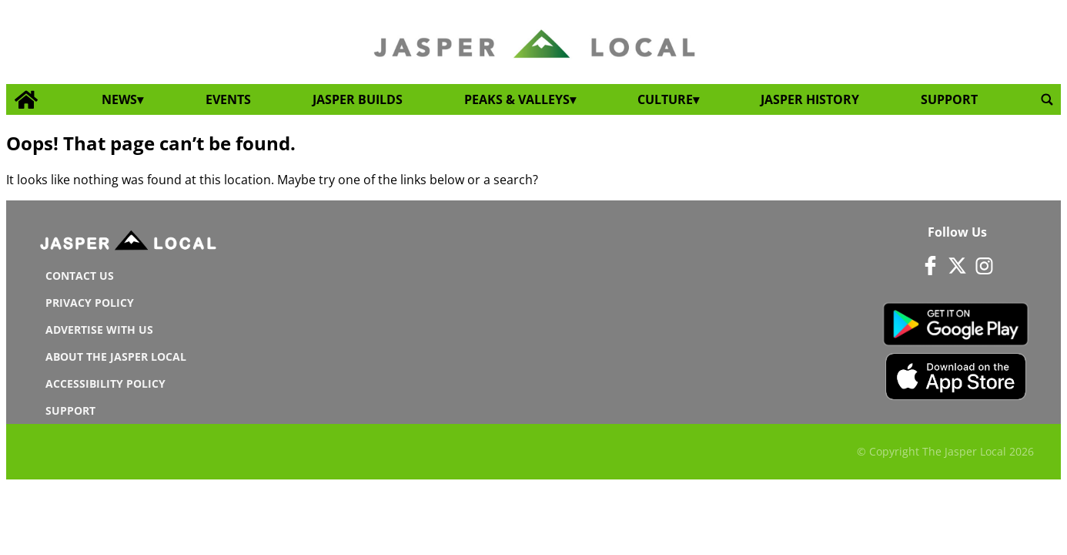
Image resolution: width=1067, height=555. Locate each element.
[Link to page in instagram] (984, 265)
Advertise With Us (99, 329)
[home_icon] (26, 99)
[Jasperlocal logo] (129, 243)
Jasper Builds (358, 99)
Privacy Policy (89, 302)
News (119, 99)
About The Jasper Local (115, 356)
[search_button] (1047, 99)
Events (228, 99)
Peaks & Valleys (517, 99)
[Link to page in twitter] (957, 265)
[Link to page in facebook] (930, 265)
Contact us (79, 275)
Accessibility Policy (105, 383)
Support (949, 99)
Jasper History (810, 99)
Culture (665, 99)
